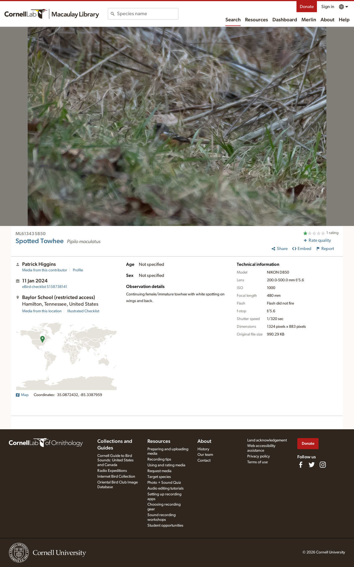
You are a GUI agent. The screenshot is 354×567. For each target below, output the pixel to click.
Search (233, 19)
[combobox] (147, 13)
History (203, 449)
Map (21, 395)
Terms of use (257, 462)
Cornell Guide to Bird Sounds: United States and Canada (115, 460)
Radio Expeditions (112, 471)
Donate (307, 6)
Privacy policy (258, 456)
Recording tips (159, 459)
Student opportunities (165, 525)
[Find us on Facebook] (300, 464)
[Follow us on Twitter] (311, 464)
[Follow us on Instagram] (322, 464)
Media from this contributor (44, 270)
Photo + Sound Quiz (164, 483)
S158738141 (44, 287)
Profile (78, 270)
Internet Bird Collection (116, 476)
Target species (159, 477)
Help (344, 19)
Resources (256, 19)
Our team (205, 455)
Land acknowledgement (267, 440)
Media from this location (42, 311)
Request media (159, 471)
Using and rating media (166, 465)
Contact (203, 460)
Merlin (308, 19)
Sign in (327, 6)
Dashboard (284, 19)
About (327, 19)
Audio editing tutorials (165, 488)
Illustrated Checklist (83, 311)
